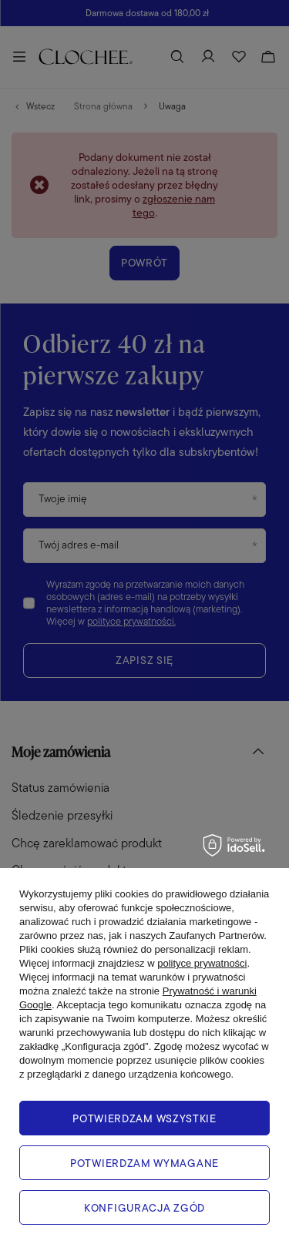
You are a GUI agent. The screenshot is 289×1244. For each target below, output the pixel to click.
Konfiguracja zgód (144, 1207)
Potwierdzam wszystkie (144, 1118)
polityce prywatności (202, 963)
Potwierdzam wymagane (144, 1163)
